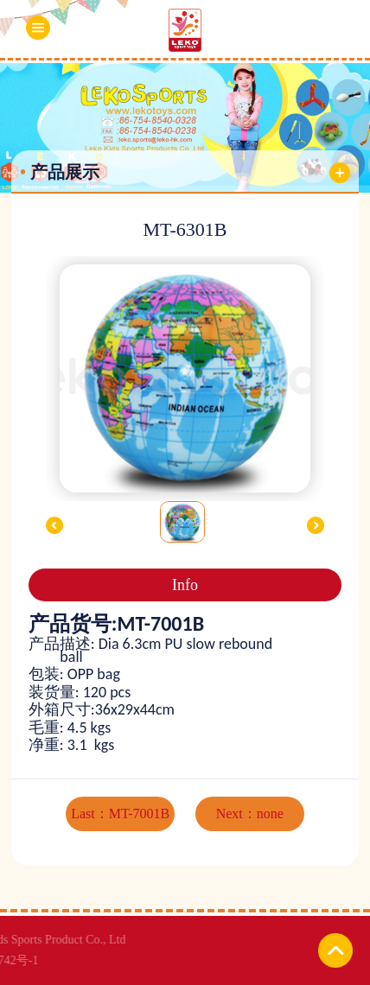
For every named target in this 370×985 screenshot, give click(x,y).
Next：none (250, 813)
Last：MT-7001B (120, 813)
